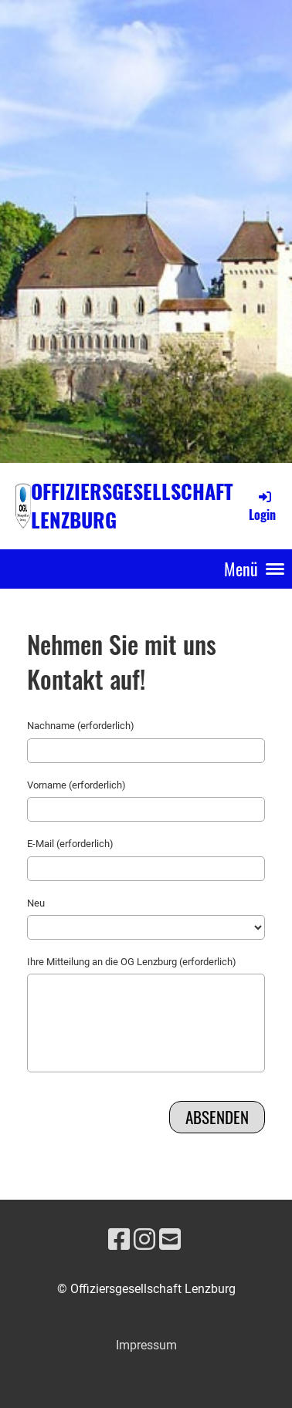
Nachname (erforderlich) (80, 725)
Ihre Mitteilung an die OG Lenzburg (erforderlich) (131, 961)
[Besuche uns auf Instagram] (144, 1239)
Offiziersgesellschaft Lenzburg (132, 505)
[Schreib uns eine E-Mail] (170, 1239)
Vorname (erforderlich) (76, 785)
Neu (36, 903)
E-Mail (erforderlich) (70, 843)
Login (262, 506)
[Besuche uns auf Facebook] (119, 1239)
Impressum (146, 1345)
